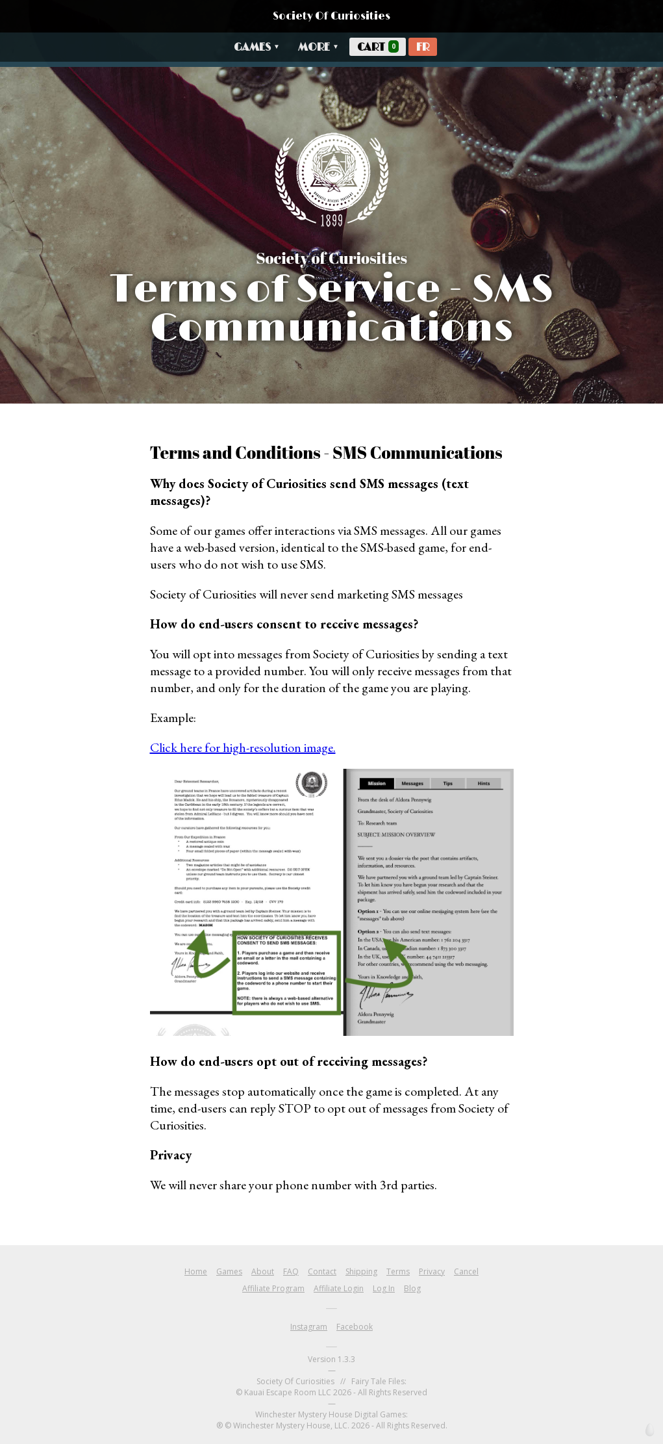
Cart (378, 47)
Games (257, 47)
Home (195, 1271)
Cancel (466, 1271)
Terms (398, 1271)
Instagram (308, 1326)
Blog (412, 1288)
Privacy (432, 1271)
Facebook (354, 1326)
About (262, 1271)
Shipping (361, 1271)
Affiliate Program (273, 1288)
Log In (384, 1288)
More (318, 47)
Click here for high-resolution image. (243, 747)
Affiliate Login (339, 1288)
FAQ (291, 1271)
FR (422, 47)
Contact (322, 1271)
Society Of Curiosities (331, 16)
